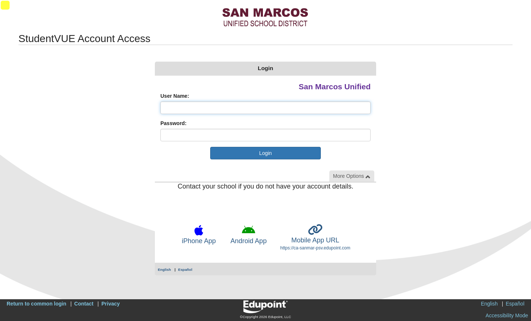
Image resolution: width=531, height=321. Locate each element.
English (164, 270)
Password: (173, 123)
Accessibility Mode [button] (507, 315)
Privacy (110, 304)
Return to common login (36, 304)
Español (185, 270)
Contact (83, 304)
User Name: (174, 96)
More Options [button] (352, 176)
